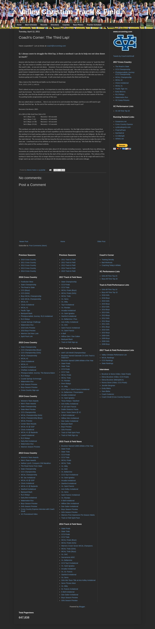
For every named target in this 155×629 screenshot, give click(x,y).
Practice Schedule (94, 25)
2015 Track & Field (68, 271)
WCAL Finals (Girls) (68, 293)
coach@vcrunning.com (56, 46)
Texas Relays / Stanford (70, 401)
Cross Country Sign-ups (30, 390)
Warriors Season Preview (30, 447)
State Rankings (107, 363)
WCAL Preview (26, 421)
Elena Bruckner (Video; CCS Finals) (115, 377)
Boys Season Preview (29, 387)
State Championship (28, 285)
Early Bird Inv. (120, 92)
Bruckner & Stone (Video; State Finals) (116, 374)
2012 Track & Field (68, 262)
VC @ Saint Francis (68, 407)
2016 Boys (106, 298)
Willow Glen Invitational (70, 418)
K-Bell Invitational (67, 415)
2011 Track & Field (68, 260)
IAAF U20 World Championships (73, 353)
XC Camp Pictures (122, 100)
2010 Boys (106, 333)
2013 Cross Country (28, 268)
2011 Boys (106, 327)
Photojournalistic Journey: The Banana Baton (38, 373)
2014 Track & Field (68, 268)
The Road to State (122, 66)
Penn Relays (66, 384)
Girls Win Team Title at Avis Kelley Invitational (78, 580)
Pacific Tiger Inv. (121, 89)
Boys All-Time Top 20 (110, 279)
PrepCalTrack (120, 130)
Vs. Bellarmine (66, 472)
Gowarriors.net (121, 121)
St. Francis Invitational (69, 589)
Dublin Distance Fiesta (69, 409)
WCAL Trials (66, 296)
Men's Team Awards (28, 404)
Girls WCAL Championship (31, 299)
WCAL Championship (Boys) (32, 418)
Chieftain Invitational (28, 370)
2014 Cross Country (28, 271)
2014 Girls (105, 307)
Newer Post (23, 241)
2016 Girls (105, 295)
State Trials (65, 366)
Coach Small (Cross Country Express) (116, 397)
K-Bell (63, 333)
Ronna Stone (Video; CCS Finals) (114, 383)
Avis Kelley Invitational (69, 322)
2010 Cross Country (28, 260)
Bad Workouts (107, 262)
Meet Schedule (31, 25)
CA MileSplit (119, 136)
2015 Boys (106, 304)
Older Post (101, 241)
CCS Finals (65, 285)
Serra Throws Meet (68, 583)
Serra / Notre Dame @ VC (71, 412)
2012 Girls (105, 318)
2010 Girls (105, 330)
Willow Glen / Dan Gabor (70, 336)
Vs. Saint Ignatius (67, 313)
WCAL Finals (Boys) (69, 290)
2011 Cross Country (28, 262)
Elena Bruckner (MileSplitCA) (113, 380)
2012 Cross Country (28, 265)
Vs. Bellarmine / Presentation (72, 392)
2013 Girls (105, 312)
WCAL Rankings (108, 358)
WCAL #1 (119, 86)
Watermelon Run (121, 97)
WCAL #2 (119, 80)
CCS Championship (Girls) (31, 353)
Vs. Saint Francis (67, 331)
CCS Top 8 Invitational (69, 475)
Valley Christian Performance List (114, 355)
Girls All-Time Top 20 (109, 276)
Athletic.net (119, 139)
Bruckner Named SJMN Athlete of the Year (77, 361)
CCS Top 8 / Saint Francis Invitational (75, 389)
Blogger (82, 607)
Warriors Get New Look (30, 333)
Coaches (66, 25)
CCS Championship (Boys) (31, 350)
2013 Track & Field (68, 265)
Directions (55, 25)
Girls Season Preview (29, 384)
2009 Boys (106, 338)
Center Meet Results (28, 424)
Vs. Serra (64, 299)
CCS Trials (65, 287)
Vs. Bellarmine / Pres (69, 319)
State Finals (65, 363)
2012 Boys (106, 321)
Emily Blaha (106, 388)
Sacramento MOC (68, 557)
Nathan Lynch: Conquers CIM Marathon (36, 463)
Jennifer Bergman (108, 385)
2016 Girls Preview (28, 328)
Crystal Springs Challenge (31, 322)
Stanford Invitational (28, 367)
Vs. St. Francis (66, 572)
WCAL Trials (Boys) (68, 551)
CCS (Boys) (25, 290)
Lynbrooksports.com (123, 127)
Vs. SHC (64, 325)
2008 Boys (106, 344)
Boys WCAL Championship (31, 296)
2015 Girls (105, 301)
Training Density (108, 260)
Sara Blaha (106, 391)
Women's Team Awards (30, 401)
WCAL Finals (66, 375)
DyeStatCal (119, 133)
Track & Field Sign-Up (69, 435)
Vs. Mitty (64, 302)
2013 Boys (106, 315)
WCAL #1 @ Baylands (29, 432)
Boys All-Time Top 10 (110, 292)
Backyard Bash (26, 313)
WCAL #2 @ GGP (28, 427)
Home (19, 25)
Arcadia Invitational (68, 310)
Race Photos (78, 25)
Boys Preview (66, 427)
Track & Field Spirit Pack (70, 432)
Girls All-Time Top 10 (109, 289)
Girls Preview (66, 430)
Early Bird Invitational (29, 441)
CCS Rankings (107, 360)
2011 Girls (105, 324)
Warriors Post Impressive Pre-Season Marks (78, 515)
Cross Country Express (124, 124)
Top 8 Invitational (67, 305)
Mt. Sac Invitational (28, 478)
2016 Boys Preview (28, 331)
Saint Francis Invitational (70, 328)
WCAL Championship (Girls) (31, 415)
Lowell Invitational (27, 435)
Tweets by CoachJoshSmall (123, 56)
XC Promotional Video (29, 514)
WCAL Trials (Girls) (68, 549)
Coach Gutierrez (108, 394)
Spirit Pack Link (27, 336)
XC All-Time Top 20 (122, 111)
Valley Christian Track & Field (69, 12)
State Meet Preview (28, 409)
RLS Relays (119, 94)
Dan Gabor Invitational (69, 421)
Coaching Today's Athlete (111, 265)
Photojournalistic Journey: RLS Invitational (37, 316)
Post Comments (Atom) (38, 246)
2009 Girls (105, 336)
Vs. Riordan (65, 308)
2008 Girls (105, 341)
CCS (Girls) (25, 293)
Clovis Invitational (122, 83)
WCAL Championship (123, 77)
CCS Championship (122, 69)
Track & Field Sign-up (69, 342)
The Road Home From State (31, 466)
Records (43, 25)
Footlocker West (27, 282)
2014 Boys (106, 310)
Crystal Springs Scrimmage (31, 379)
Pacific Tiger (25, 310)
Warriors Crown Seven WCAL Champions (77, 546)
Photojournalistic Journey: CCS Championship (125, 73)
